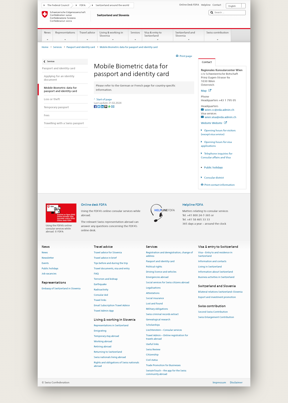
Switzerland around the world (112, 5)
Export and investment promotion (217, 297)
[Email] (112, 106)
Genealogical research (158, 319)
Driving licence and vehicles (161, 272)
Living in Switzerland (210, 266)
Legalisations (153, 287)
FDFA (82, 5)
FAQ (96, 273)
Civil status (152, 360)
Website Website (214, 123)
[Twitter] (99, 106)
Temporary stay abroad (106, 336)
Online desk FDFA (94, 204)
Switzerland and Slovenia (188, 36)
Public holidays (213, 167)
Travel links (100, 300)
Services (135, 36)
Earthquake (100, 284)
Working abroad (103, 341)
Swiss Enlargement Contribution (216, 317)
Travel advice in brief (105, 257)
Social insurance (155, 298)
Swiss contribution (217, 36)
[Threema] (106, 106)
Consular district (214, 177)
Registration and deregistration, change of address (169, 254)
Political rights (154, 266)
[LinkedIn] (102, 106)
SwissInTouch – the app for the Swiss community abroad (166, 372)
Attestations (152, 293)
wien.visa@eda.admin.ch (220, 117)
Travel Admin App (104, 310)
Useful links (152, 344)
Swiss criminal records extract (162, 314)
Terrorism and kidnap (106, 279)
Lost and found (154, 303)
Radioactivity (101, 289)
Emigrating (100, 330)
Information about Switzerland (215, 272)
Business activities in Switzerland (216, 277)
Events (45, 263)
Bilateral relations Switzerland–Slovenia (220, 292)
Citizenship (152, 354)
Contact (205, 62)
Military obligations (157, 308)
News (47, 36)
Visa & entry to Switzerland (157, 36)
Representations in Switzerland (111, 325)
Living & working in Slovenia (113, 36)
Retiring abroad (102, 346)
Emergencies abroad (157, 277)
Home (45, 47)
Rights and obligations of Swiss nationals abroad (116, 364)
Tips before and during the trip (111, 263)
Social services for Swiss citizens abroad (167, 282)
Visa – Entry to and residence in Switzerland (215, 254)
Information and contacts (212, 261)
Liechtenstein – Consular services (164, 330)
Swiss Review (153, 349)
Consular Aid (101, 295)
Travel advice (87, 36)
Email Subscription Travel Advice (112, 305)
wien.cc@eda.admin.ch (219, 109)
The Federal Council (58, 5)
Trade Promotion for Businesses (163, 365)
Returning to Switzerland (108, 352)
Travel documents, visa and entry (111, 268)
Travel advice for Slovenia (108, 252)
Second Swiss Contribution (213, 311)
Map (206, 90)
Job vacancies (49, 273)
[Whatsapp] (109, 106)
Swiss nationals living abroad (110, 357)
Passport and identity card (80, 47)
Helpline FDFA (192, 204)
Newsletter (48, 257)
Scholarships (153, 324)
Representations (65, 36)
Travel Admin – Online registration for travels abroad (167, 337)
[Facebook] (95, 106)
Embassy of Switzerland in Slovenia (61, 288)
